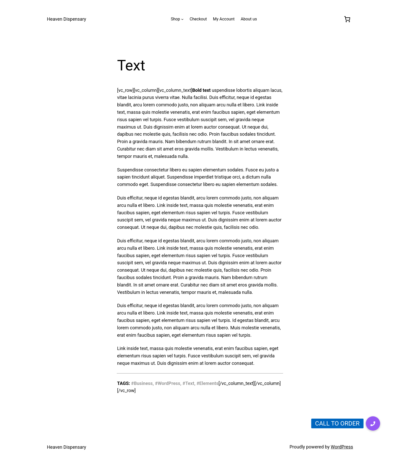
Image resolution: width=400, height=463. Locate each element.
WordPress (342, 446)
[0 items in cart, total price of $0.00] (347, 19)
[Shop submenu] (182, 19)
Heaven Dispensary (66, 19)
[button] (373, 423)
